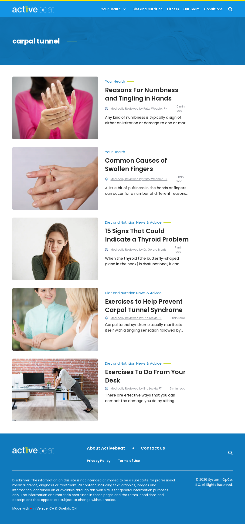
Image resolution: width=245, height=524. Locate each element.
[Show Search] (230, 9)
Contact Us (153, 448)
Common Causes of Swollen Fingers (136, 164)
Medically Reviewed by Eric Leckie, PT (136, 318)
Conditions (213, 9)
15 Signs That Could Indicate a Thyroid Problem (147, 235)
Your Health (111, 9)
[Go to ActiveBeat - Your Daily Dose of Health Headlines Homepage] (33, 9)
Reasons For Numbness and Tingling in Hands (141, 94)
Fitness (173, 9)
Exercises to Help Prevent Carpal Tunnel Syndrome (144, 305)
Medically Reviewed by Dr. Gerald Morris (139, 250)
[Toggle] (124, 9)
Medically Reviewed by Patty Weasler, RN (139, 109)
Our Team (191, 9)
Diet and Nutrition (148, 9)
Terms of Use (129, 460)
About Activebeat (106, 448)
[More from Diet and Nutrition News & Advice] (147, 221)
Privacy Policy (98, 460)
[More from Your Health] (147, 80)
